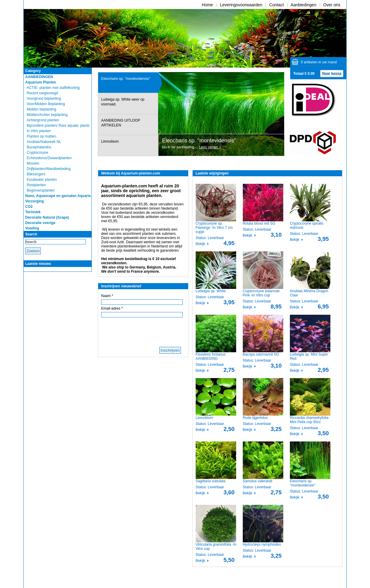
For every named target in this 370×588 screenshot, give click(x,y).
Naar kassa (331, 73)
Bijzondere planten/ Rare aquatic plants (58, 125)
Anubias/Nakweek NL (44, 142)
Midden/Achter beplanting (47, 115)
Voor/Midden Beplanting (46, 104)
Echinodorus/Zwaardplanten (49, 158)
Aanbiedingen (304, 4)
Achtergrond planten (43, 120)
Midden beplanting (41, 109)
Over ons (331, 4)
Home (207, 4)
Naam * (107, 296)
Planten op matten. (42, 136)
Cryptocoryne (37, 152)
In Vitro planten (39, 131)
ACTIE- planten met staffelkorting (53, 88)
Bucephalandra (39, 147)
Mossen (33, 163)
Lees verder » (210, 147)
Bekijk (200, 244)
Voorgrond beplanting (44, 98)
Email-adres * (112, 308)
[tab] (128, 82)
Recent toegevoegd (42, 93)
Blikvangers (36, 174)
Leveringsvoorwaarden (241, 4)
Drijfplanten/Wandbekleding (49, 169)
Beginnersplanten (41, 190)
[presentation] (128, 82)
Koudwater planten (42, 179)
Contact (276, 4)
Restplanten (36, 185)
